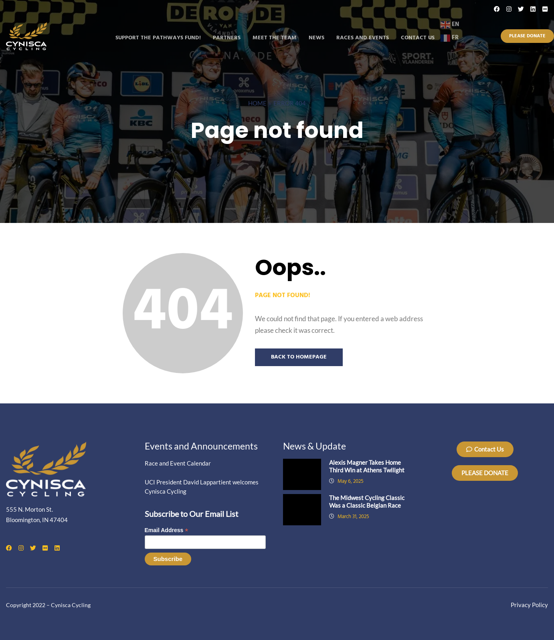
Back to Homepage (299, 357)
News (316, 38)
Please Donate (527, 36)
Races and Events (362, 38)
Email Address (166, 530)
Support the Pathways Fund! (158, 38)
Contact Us (418, 38)
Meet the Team (275, 38)
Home (257, 103)
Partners (227, 38)
